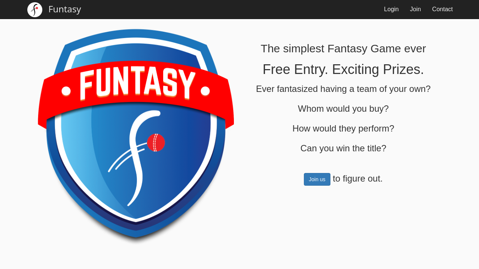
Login (391, 9)
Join (415, 9)
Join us (317, 179)
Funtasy (54, 9)
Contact (442, 9)
